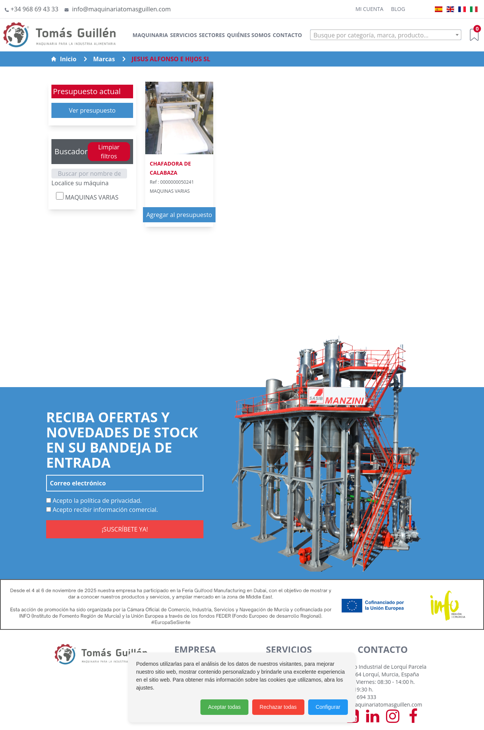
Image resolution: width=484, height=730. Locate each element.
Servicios (183, 35)
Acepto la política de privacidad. (94, 500)
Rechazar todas (278, 707)
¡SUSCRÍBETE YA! (125, 529)
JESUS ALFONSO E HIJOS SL (171, 59)
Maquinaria (150, 35)
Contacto (287, 35)
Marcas (104, 59)
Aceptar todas (224, 707)
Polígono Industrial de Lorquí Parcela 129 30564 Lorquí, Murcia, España (381, 670)
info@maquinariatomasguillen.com (379, 704)
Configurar (328, 707)
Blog (398, 8)
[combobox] (385, 34)
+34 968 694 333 (356, 697)
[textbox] (385, 35)
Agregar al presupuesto (179, 215)
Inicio (63, 59)
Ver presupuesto (92, 110)
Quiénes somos (249, 35)
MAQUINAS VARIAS (87, 196)
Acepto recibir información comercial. (102, 509)
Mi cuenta (369, 8)
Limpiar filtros (108, 151)
